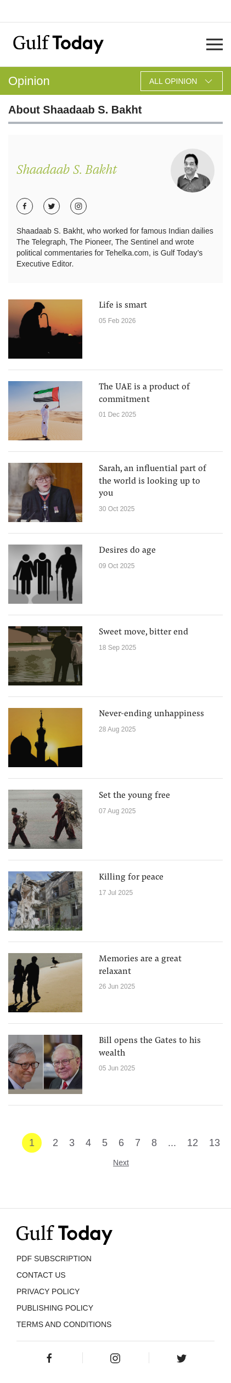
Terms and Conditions (63, 1324)
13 (214, 1142)
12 (192, 1142)
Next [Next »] (121, 1162)
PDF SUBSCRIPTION (54, 1258)
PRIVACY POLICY (48, 1291)
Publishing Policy (54, 1307)
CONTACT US (41, 1275)
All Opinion (181, 81)
